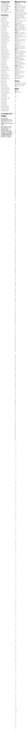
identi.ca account (20, 85)
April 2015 (4, 31)
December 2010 (6, 88)
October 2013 (5, 56)
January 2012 (5, 74)
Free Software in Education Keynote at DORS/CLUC (21, 56)
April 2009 (4, 102)
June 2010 (4, 96)
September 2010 (6, 92)
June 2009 (4, 101)
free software (5, 6)
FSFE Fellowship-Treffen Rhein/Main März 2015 (20, 64)
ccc (15, 475)
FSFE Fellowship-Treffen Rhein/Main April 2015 (20, 60)
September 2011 (6, 78)
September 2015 (6, 26)
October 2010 (5, 91)
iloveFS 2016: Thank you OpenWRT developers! (21, 22)
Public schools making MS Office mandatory (21, 13)
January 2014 (5, 52)
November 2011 (6, 75)
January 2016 (5, 24)
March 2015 (5, 32)
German (4, 8)
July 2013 (4, 60)
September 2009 (6, 98)
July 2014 (4, 43)
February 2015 (5, 33)
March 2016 (5, 21)
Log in (17, 90)
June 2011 (4, 81)
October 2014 (5, 39)
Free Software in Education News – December (20, 77)
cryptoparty (15, 516)
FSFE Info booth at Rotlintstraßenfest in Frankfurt (21, 40)
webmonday (15, 650)
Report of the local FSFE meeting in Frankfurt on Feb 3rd (21, 26)
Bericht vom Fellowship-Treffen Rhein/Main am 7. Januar (20, 72)
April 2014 (4, 47)
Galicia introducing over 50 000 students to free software (21, 52)
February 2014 (5, 50)
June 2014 (4, 45)
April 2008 (4, 105)
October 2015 (5, 25)
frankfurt (15, 530)
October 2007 (5, 110)
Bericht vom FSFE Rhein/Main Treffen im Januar (21, 30)
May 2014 (4, 46)
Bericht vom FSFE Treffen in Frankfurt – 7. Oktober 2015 (21, 34)
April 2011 (4, 84)
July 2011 (4, 80)
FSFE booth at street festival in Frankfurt (21, 7)
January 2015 (5, 35)
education (4, 3)
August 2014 (5, 42)
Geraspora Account (20, 84)
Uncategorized (5, 12)
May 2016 (4, 18)
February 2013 (5, 67)
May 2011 (4, 82)
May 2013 (4, 63)
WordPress (18, 92)
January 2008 (5, 108)
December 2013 (6, 53)
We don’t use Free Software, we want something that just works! (20, 47)
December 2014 (6, 36)
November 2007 (6, 109)
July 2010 (4, 95)
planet (3, 10)
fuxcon (15, 577)
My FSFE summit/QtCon (19, 4)
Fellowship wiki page (21, 83)
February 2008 (5, 106)
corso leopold (15, 493)
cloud (15, 481)
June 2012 (4, 73)
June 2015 (4, 29)
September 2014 (6, 40)
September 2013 (6, 57)
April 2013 (4, 64)
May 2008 (4, 103)
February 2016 (5, 22)
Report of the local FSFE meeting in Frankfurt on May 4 (20, 10)
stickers (15, 623)
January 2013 (5, 68)
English (3, 5)
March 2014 (5, 49)
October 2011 (5, 77)
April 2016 (4, 19)
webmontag (15, 662)
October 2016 (5, 17)
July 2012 (4, 71)
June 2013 (4, 61)
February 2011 (5, 87)
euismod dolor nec (5, 122)
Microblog (4, 9)
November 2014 (6, 38)
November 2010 (6, 89)
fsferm (15, 568)
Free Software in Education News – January (20, 68)
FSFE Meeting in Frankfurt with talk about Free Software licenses (21, 17)
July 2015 (4, 28)
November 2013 (6, 54)
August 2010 (5, 94)
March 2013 (5, 66)
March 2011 (5, 85)
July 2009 (4, 99)
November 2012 (6, 70)
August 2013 (5, 59)
